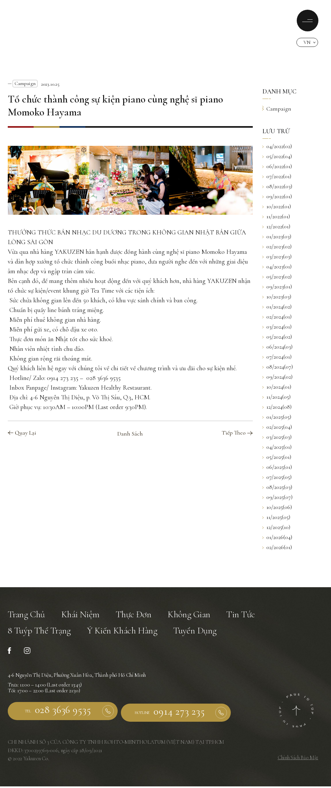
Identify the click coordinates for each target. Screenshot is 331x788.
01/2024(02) (277, 306)
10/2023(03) (276, 296)
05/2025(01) (276, 456)
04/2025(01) (277, 446)
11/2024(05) (276, 396)
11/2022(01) (276, 216)
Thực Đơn (135, 615)
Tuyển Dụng (199, 633)
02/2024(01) (277, 316)
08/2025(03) (277, 487)
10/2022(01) (276, 206)
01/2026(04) (277, 537)
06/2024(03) (277, 346)
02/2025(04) (277, 426)
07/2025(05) (277, 476)
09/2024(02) (277, 376)
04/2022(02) (277, 146)
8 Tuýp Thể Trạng (40, 633)
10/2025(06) (277, 507)
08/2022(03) (277, 186)
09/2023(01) (277, 286)
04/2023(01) (277, 266)
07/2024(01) (277, 356)
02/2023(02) (277, 246)
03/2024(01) (277, 326)
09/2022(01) (277, 196)
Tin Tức (245, 615)
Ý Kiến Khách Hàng (125, 633)
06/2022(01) (277, 166)
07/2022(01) (276, 176)
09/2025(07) (277, 497)
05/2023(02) (277, 276)
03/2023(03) (277, 256)
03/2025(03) (277, 436)
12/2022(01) (276, 226)
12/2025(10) (276, 527)
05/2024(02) (277, 336)
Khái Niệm (81, 615)
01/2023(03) (276, 236)
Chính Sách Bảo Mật (297, 759)
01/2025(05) (276, 416)
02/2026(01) (277, 547)
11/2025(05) (276, 517)
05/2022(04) (277, 156)
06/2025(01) (277, 466)
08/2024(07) (277, 366)
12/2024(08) (277, 406)
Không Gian (192, 615)
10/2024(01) (276, 386)
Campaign (25, 83)
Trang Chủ (27, 615)
